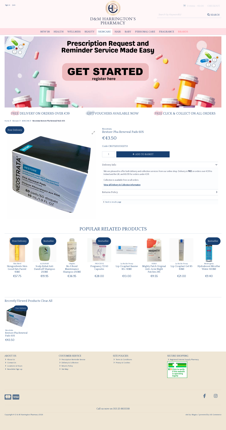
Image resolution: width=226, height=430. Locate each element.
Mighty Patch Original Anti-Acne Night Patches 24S (154, 269)
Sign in (7, 5)
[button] (93, 132)
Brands (183, 31)
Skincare (104, 31)
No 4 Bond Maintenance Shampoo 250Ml (72, 269)
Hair (118, 31)
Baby (128, 31)
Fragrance (166, 31)
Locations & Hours (13, 366)
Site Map (63, 369)
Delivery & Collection (68, 363)
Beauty (89, 31)
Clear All (46, 301)
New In (45, 31)
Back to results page (113, 202)
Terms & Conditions (123, 360)
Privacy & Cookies (122, 363)
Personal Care (145, 31)
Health (58, 31)
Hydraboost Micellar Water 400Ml (209, 267)
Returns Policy (66, 366)
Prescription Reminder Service (72, 360)
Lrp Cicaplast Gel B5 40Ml (181, 267)
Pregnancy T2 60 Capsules (99, 267)
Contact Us (10, 363)
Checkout (213, 6)
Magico (195, 415)
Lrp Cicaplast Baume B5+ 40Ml (127, 267)
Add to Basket (142, 154)
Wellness (74, 31)
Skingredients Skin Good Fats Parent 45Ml (17, 269)
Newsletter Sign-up (13, 369)
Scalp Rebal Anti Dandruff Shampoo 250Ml (44, 269)
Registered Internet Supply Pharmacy (183, 360)
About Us (10, 360)
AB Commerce (215, 415)
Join (13, 5)
